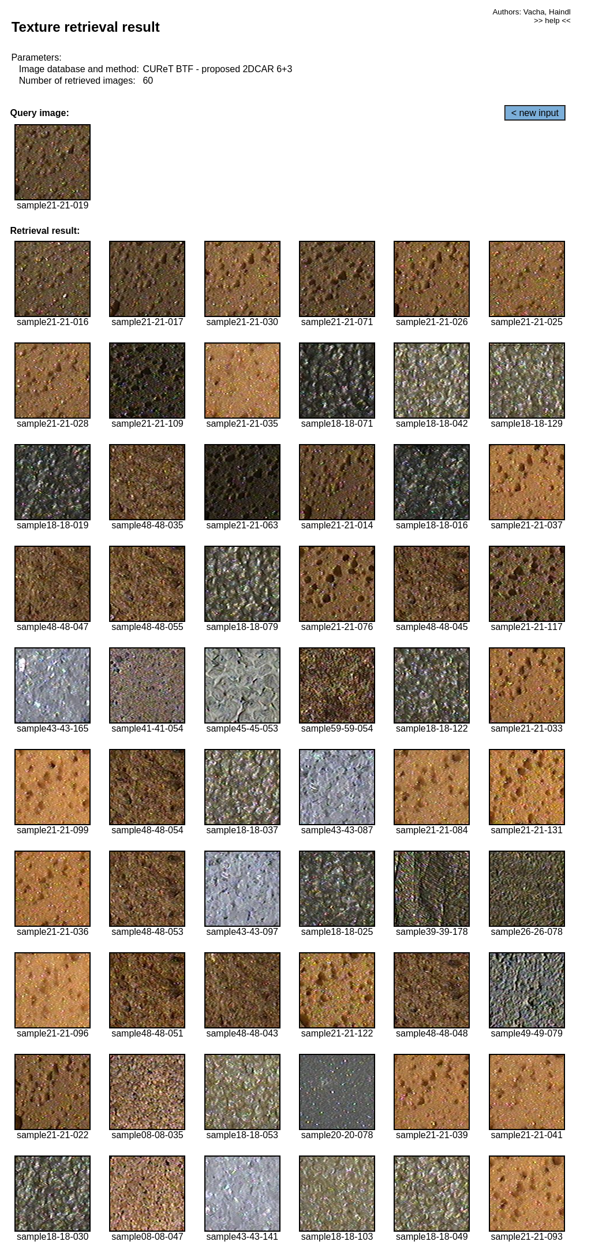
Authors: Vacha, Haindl (531, 12)
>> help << (552, 20)
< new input (535, 113)
